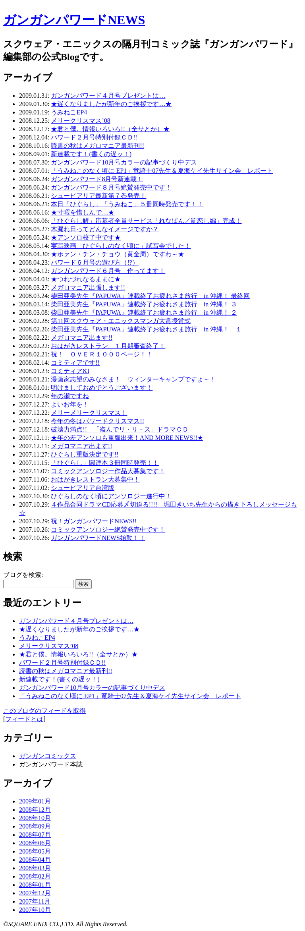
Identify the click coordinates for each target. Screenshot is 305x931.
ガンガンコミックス (47, 756)
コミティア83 (70, 371)
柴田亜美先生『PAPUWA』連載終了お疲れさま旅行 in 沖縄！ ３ (144, 304)
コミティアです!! (75, 362)
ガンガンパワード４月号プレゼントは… (108, 95)
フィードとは (24, 719)
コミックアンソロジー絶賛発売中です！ (108, 529)
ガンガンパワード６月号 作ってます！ (108, 270)
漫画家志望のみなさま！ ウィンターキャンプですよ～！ (133, 379)
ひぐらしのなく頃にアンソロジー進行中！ (111, 496)
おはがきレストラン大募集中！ (95, 479)
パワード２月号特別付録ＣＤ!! (94, 137)
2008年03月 (35, 868)
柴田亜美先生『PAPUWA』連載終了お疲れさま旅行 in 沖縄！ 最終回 (150, 295)
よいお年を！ (70, 404)
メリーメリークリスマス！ (89, 412)
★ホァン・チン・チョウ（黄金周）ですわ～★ (117, 254)
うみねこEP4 (69, 112)
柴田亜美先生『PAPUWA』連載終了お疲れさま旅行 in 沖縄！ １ (146, 329)
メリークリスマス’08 (80, 120)
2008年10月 (35, 818)
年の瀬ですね (70, 396)
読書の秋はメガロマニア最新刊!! (97, 145)
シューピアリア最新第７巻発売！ (98, 195)
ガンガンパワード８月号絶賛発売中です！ (111, 187)
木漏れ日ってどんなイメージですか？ (105, 229)
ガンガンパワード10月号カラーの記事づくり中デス (124, 162)
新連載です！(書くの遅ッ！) (91, 154)
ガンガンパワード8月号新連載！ (97, 179)
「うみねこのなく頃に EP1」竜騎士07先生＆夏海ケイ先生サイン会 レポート (162, 170)
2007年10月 (35, 909)
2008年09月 (35, 826)
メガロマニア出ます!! (81, 337)
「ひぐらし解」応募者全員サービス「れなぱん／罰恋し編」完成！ (146, 220)
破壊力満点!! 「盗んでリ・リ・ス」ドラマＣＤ (120, 429)
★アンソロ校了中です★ (86, 237)
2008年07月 (35, 834)
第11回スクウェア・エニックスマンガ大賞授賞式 (120, 320)
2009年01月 (35, 801)
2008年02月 (35, 876)
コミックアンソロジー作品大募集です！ (108, 471)
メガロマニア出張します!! (88, 287)
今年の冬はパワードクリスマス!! (97, 421)
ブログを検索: (23, 574)
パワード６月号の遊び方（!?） (94, 262)
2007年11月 (34, 901)
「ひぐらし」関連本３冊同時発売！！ (105, 462)
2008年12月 (35, 809)
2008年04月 (35, 859)
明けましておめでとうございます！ (101, 387)
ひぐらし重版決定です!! (85, 454)
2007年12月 (35, 893)
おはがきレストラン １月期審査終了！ (108, 346)
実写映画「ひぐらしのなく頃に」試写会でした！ (121, 245)
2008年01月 (35, 884)
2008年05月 (35, 851)
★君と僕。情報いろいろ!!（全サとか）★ (110, 129)
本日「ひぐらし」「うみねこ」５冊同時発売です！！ (127, 204)
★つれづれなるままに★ (86, 279)
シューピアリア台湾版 (82, 487)
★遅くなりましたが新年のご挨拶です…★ (111, 104)
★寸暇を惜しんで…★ (82, 212)
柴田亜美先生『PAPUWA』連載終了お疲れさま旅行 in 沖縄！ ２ (144, 312)
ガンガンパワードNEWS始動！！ (98, 537)
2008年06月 (35, 843)
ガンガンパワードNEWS (74, 20)
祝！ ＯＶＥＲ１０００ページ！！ (101, 354)
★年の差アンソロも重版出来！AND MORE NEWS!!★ (127, 437)
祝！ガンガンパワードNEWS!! (94, 521)
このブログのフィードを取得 (44, 710)
